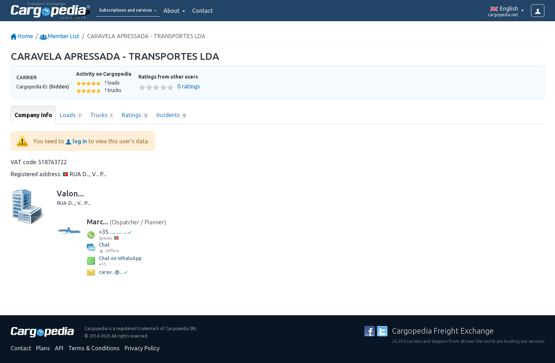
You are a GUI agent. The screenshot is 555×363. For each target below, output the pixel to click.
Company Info (33, 115)
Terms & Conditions (94, 348)
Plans (43, 348)
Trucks (102, 115)
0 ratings (188, 86)
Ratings (135, 115)
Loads (71, 115)
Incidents (171, 115)
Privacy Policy (142, 348)
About (190, 10)
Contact (221, 10)
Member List (60, 36)
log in (76, 141)
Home (22, 36)
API (59, 348)
